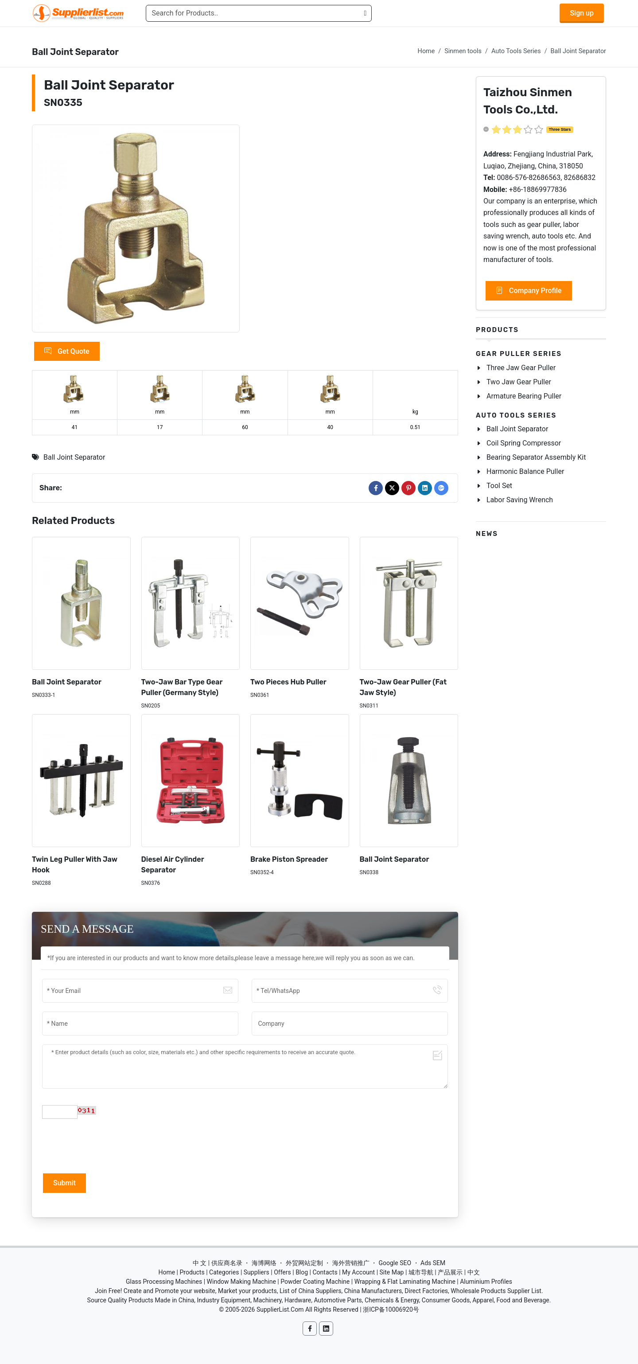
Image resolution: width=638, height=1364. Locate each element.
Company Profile (529, 291)
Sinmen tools (463, 51)
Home (426, 51)
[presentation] (109, 1145)
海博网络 (264, 1262)
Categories (224, 1272)
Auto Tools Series (516, 51)
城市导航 (420, 1272)
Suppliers (256, 1272)
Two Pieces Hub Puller (288, 682)
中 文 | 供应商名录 (217, 1262)
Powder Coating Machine (315, 1281)
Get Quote (66, 351)
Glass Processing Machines (164, 1281)
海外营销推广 (351, 1262)
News (487, 534)
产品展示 (450, 1272)
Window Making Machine (241, 1281)
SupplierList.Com (280, 1309)
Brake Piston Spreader (289, 859)
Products (497, 330)
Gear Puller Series (519, 354)
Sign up (582, 13)
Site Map (392, 1272)
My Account (358, 1272)
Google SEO (394, 1262)
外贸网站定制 (304, 1262)
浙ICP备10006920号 (391, 1309)
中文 (473, 1272)
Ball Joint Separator (578, 51)
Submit (64, 1183)
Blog (302, 1272)
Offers (282, 1272)
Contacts (324, 1272)
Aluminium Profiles (486, 1281)
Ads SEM (432, 1262)
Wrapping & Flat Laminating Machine (404, 1281)
